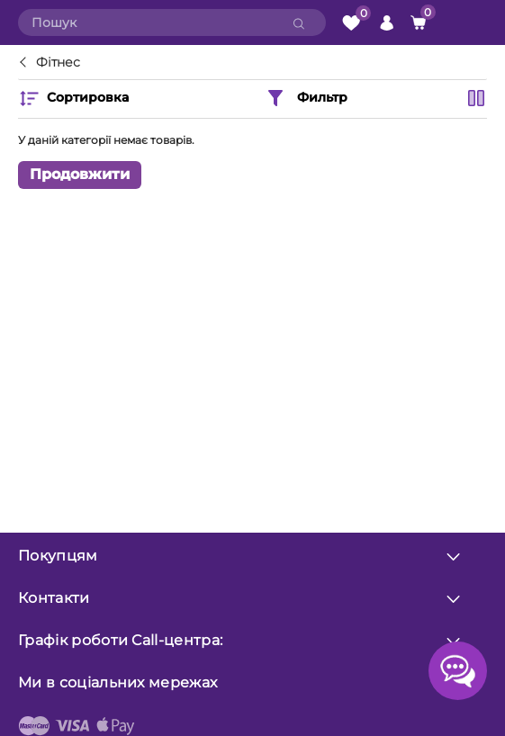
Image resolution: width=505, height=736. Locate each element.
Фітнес (58, 63)
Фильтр (306, 98)
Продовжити (80, 174)
